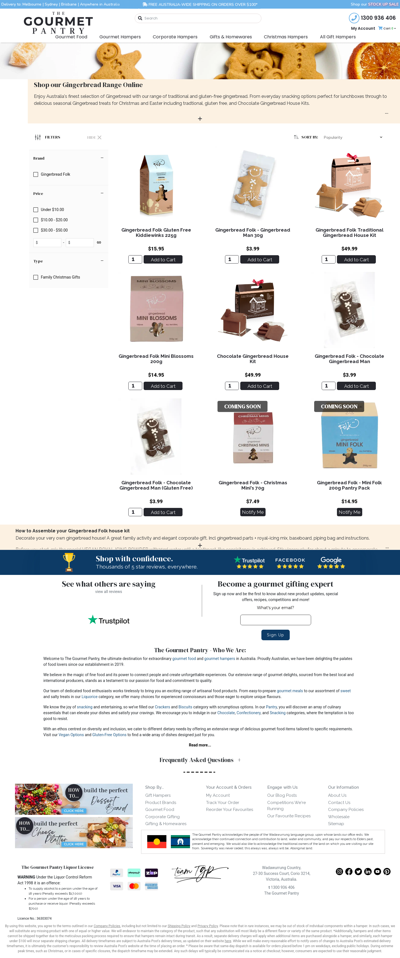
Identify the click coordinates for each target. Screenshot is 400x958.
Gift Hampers (158, 795)
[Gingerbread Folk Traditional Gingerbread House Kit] (329, 259)
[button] (354, 137)
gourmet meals (290, 691)
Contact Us (339, 802)
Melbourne (31, 4)
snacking (84, 707)
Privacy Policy (208, 926)
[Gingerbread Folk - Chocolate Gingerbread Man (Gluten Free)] (135, 512)
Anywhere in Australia (100, 4)
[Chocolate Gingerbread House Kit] (232, 386)
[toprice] (80, 243)
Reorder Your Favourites (229, 809)
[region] (68, 327)
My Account (363, 28)
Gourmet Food (71, 37)
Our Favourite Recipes (289, 815)
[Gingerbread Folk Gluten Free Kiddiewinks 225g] (135, 259)
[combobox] (198, 18)
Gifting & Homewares (165, 823)
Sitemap (336, 823)
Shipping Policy (179, 926)
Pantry (271, 707)
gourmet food (184, 658)
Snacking (278, 713)
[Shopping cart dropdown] (386, 28)
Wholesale (338, 816)
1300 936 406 (282, 887)
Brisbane (69, 4)
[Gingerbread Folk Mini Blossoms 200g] (135, 386)
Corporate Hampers (175, 37)
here (228, 941)
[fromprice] (48, 243)
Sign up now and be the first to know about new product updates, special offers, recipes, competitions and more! (275, 597)
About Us (337, 795)
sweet (346, 691)
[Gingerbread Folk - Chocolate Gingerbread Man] (329, 386)
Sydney (51, 4)
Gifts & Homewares (231, 37)
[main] (253, 335)
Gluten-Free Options (109, 735)
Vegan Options (71, 735)
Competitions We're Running (286, 805)
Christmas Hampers (286, 37)
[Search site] (140, 18)
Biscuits (185, 707)
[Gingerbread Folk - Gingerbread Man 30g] (232, 259)
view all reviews (108, 591)
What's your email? (275, 607)
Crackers (162, 707)
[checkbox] (68, 174)
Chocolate (226, 713)
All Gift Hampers (338, 37)
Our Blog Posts (282, 795)
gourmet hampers (219, 658)
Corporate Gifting (162, 816)
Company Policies (346, 809)
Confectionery (249, 713)
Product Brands (160, 802)
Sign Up (275, 634)
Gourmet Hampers (120, 37)
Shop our (375, 4)
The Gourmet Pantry (281, 893)
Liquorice (90, 696)
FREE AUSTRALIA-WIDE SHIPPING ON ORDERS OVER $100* (200, 4)
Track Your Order (222, 802)
